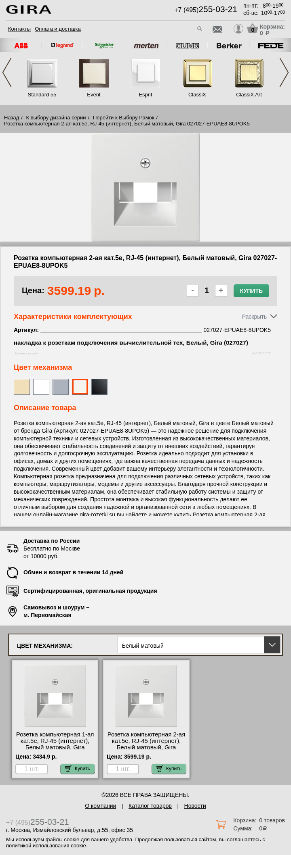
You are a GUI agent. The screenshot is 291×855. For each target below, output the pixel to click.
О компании (100, 806)
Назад (11, 118)
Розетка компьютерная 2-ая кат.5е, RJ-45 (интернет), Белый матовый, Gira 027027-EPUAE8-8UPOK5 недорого (147, 747)
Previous (7, 72)
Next (284, 72)
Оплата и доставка (58, 29)
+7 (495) (205, 9)
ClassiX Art (249, 95)
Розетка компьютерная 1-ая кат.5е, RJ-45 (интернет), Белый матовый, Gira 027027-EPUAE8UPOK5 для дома (55, 747)
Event (93, 95)
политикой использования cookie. (46, 845)
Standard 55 (42, 95)
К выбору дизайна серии (56, 118)
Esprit (145, 95)
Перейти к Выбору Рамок (123, 118)
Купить (251, 291)
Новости (195, 806)
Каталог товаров (150, 806)
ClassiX (197, 95)
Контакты (19, 29)
